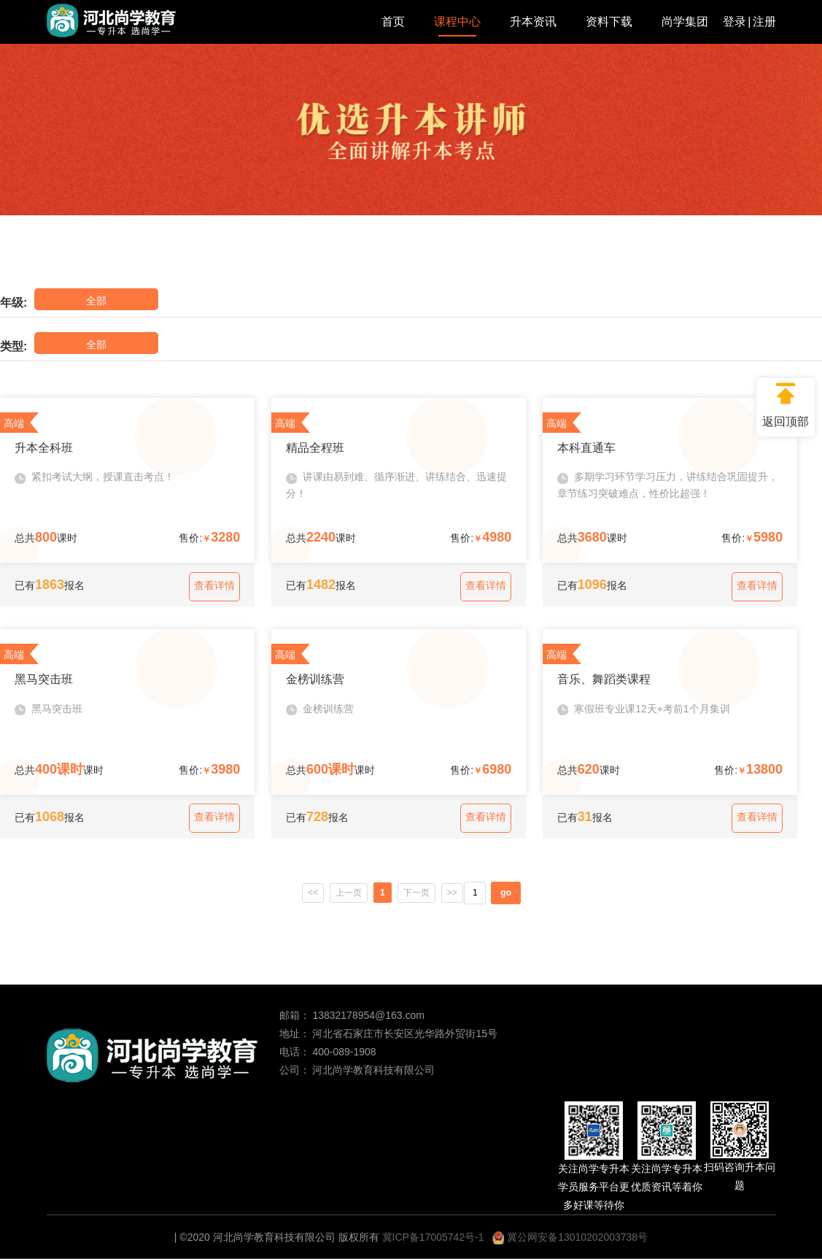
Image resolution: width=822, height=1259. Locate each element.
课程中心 (457, 21)
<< (311, 893)
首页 (393, 21)
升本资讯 (533, 21)
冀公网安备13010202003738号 (570, 1237)
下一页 (417, 893)
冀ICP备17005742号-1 (433, 1237)
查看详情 (214, 585)
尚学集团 (685, 21)
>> (454, 893)
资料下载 (609, 21)
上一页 (348, 893)
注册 (764, 21)
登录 (734, 21)
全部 (83, 299)
